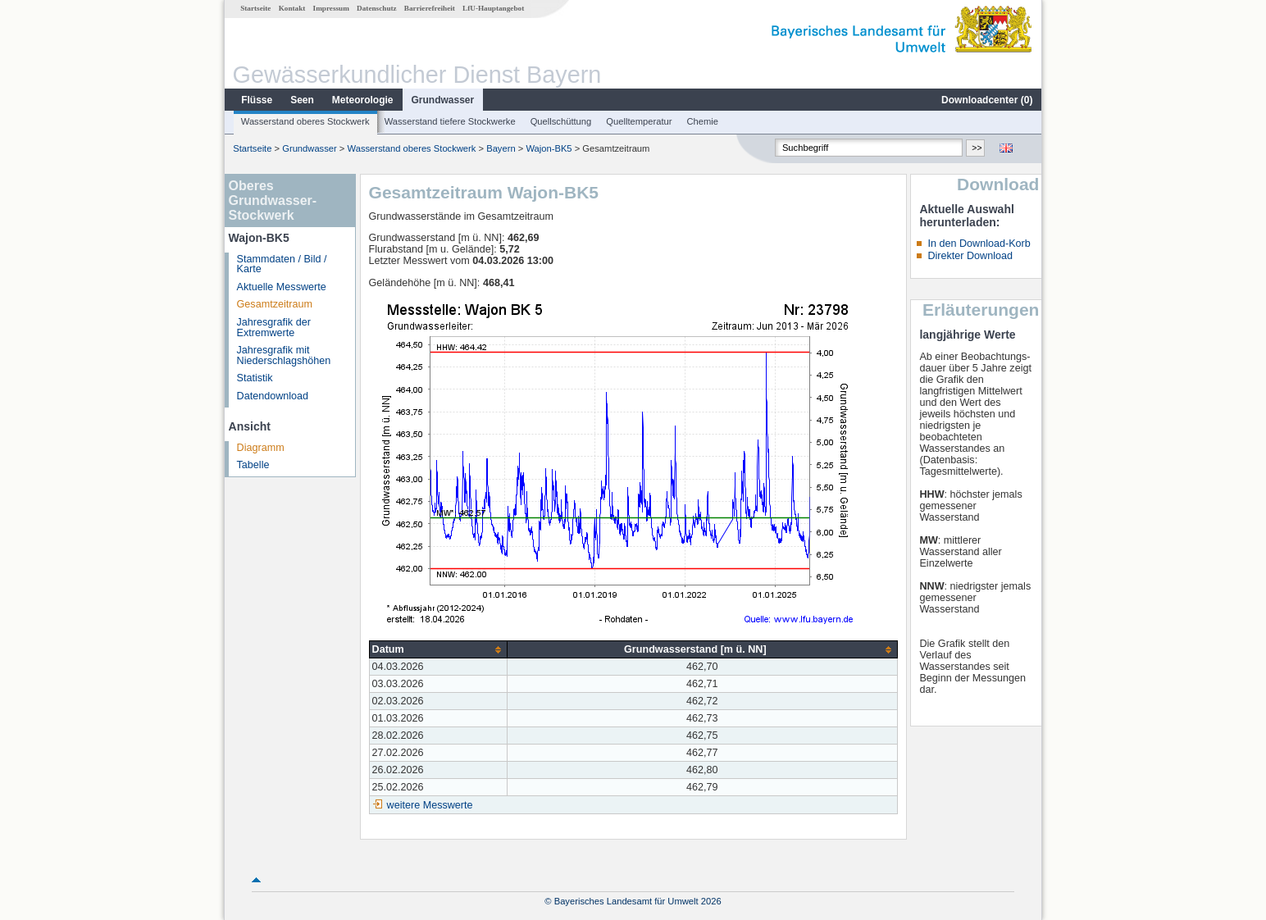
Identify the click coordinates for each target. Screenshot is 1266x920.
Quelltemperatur (639, 121)
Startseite (255, 8)
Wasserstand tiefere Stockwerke (450, 121)
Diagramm (261, 447)
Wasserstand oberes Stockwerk (305, 121)
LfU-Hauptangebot (493, 8)
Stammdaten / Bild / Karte (282, 264)
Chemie (703, 121)
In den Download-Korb (978, 243)
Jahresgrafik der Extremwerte (274, 328)
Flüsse (256, 100)
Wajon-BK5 (549, 148)
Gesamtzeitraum (274, 304)
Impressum (331, 8)
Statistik (255, 378)
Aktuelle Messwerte (281, 287)
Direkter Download (970, 256)
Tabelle (253, 465)
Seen (302, 100)
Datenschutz (377, 8)
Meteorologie (363, 100)
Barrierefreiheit (429, 8)
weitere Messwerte (430, 805)
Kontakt (292, 8)
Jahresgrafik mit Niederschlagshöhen (284, 355)
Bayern (500, 148)
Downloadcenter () (986, 100)
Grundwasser (443, 100)
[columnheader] (438, 649)
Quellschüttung (561, 121)
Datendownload (273, 396)
